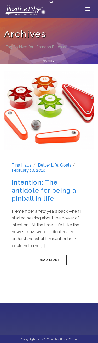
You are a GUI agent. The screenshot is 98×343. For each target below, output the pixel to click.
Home (47, 60)
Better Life (48, 165)
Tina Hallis (22, 165)
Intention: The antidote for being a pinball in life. (44, 190)
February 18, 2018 (28, 170)
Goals (65, 165)
